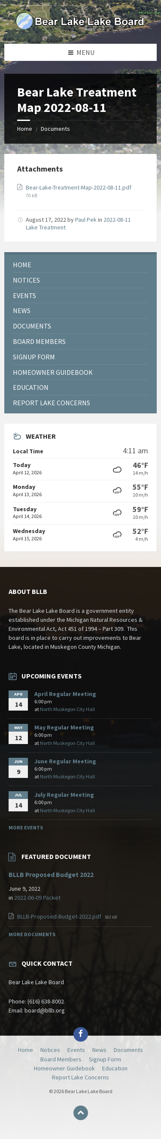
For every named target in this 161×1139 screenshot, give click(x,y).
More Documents (32, 934)
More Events (26, 827)
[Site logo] (80, 27)
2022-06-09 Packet (37, 897)
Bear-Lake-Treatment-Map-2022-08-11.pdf (78, 187)
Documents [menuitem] (128, 1050)
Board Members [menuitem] (61, 1059)
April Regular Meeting (65, 694)
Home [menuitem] (25, 1050)
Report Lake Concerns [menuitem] (80, 1077)
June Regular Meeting (65, 761)
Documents (55, 129)
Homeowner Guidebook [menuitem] (64, 1068)
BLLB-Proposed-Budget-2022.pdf (60, 916)
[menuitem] (80, 264)
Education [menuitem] (115, 1068)
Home (24, 129)
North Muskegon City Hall (67, 709)
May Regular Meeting (64, 727)
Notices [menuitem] (50, 1050)
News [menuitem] (99, 1050)
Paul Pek (86, 219)
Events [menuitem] (76, 1050)
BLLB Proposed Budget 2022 (51, 875)
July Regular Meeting (64, 795)
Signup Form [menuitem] (105, 1059)
